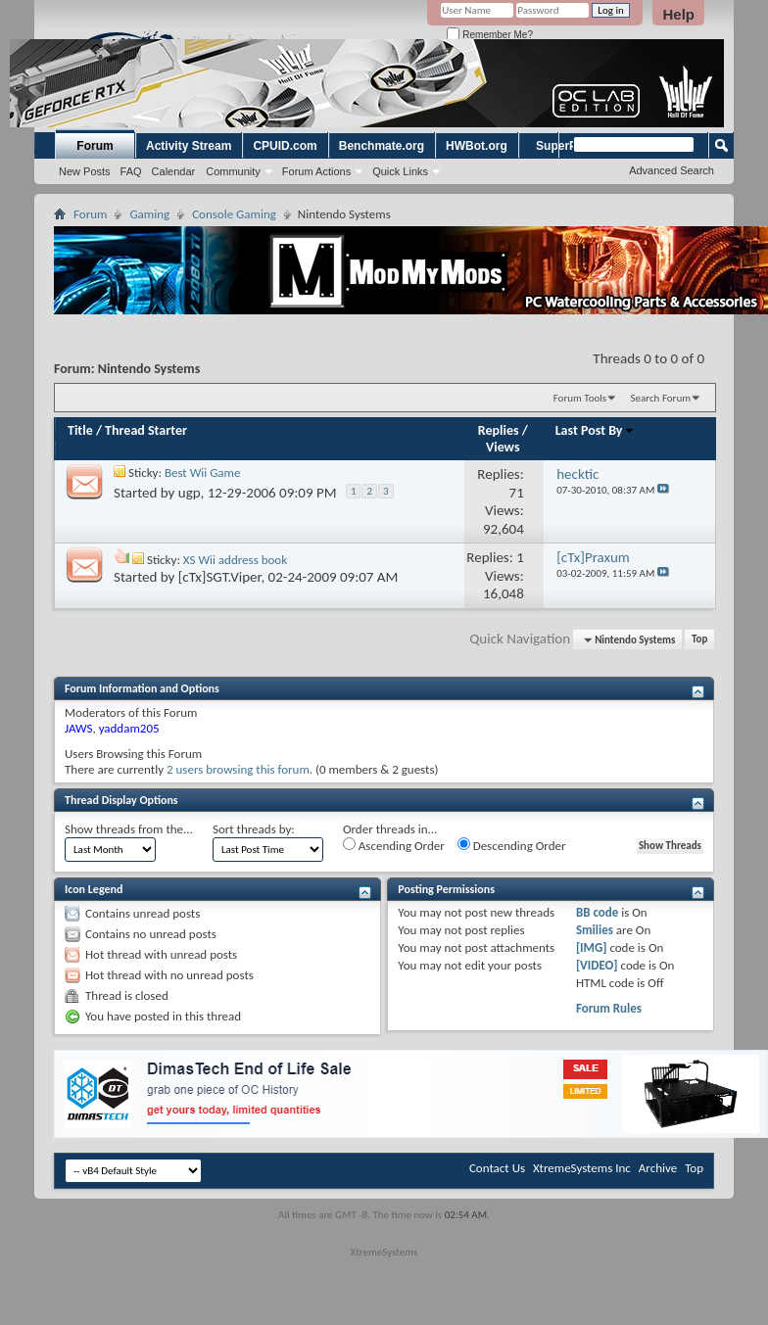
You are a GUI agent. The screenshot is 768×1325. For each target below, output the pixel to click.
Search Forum (661, 398)
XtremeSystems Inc (582, 1167)
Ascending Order (394, 845)
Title (80, 430)
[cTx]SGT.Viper (220, 577)
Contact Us (497, 1167)
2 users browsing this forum (238, 769)
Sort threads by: (254, 829)
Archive (658, 1167)
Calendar (174, 171)
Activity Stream (188, 146)
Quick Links (400, 171)
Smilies (594, 930)
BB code (597, 912)
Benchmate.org (381, 146)
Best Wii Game (203, 472)
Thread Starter (146, 430)
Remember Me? (489, 34)
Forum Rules (609, 1008)
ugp (189, 492)
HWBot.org (476, 146)
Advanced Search (671, 170)
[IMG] (591, 947)
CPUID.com (284, 146)
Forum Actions (316, 171)
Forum (94, 146)
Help (678, 14)
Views (503, 447)
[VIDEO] (597, 965)
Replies (498, 430)
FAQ (131, 171)
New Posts (85, 171)
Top (699, 640)
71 (516, 492)
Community (233, 171)
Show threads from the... (129, 829)
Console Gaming (234, 214)
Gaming (149, 214)
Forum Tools (579, 398)
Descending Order (511, 845)
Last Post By (595, 430)
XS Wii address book (235, 559)
